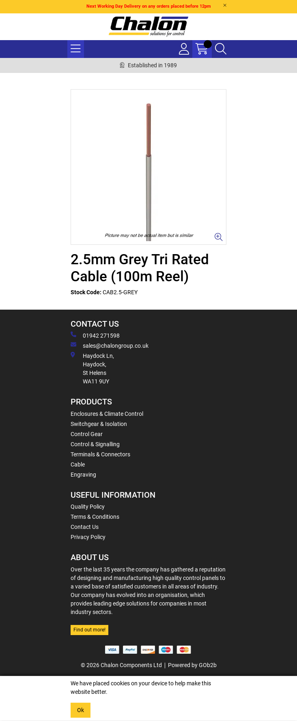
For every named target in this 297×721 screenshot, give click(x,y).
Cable (78, 464)
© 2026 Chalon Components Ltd (121, 665)
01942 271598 (95, 335)
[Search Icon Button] (221, 49)
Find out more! (89, 630)
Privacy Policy (88, 537)
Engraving (83, 474)
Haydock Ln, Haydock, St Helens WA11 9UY (92, 368)
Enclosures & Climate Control (107, 414)
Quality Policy (88, 506)
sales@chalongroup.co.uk (109, 345)
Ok (80, 710)
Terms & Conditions (95, 516)
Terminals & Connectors (100, 454)
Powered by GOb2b (192, 665)
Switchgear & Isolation (99, 424)
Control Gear (87, 434)
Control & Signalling (95, 444)
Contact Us (85, 527)
